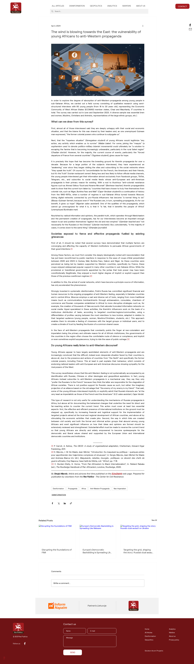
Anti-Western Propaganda (99, 489)
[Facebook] (190, 25)
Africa (84, 489)
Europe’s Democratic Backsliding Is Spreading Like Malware (97, 551)
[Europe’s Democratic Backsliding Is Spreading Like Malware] (98, 535)
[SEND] (72, 652)
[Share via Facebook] (52, 503)
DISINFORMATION (59, 495)
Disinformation (58, 489)
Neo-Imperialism (120, 489)
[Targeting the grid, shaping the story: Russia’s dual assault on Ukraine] (138, 535)
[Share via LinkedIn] (65, 503)
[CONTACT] (182, 6)
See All (154, 520)
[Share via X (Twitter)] (58, 503)
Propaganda (72, 489)
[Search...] (99, 11)
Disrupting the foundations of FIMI (57, 551)
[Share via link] (71, 503)
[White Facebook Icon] (25, 643)
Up (4, 657)
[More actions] (142, 25)
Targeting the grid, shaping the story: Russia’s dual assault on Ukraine (138, 551)
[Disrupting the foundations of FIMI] (57, 535)
